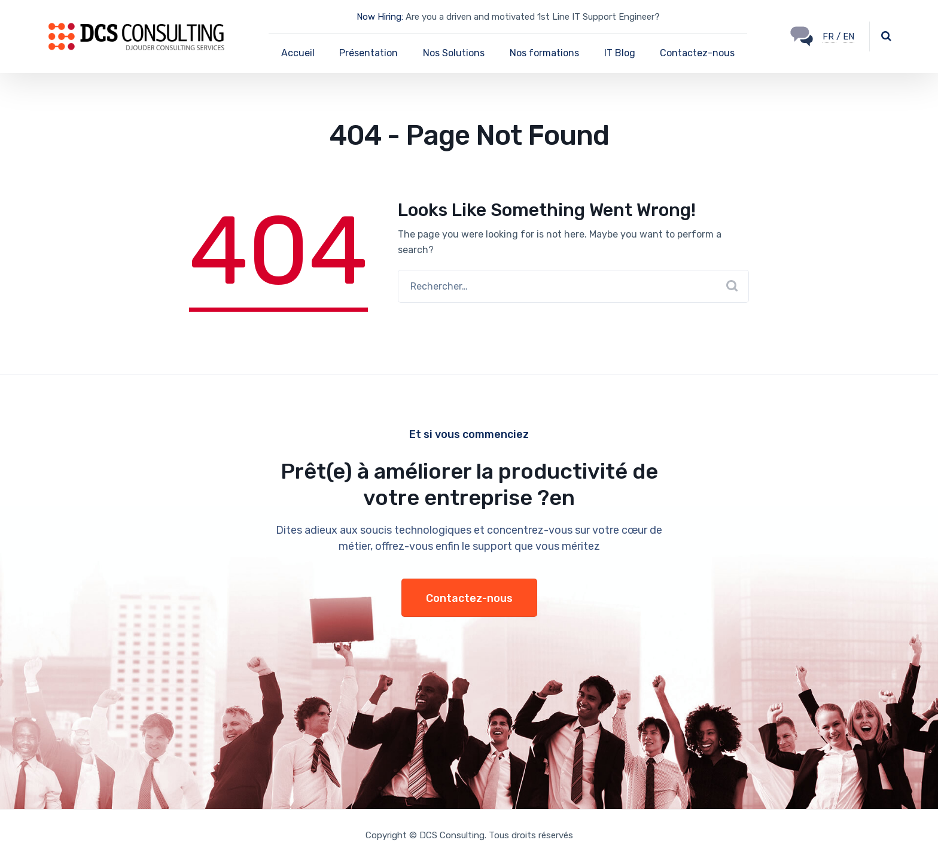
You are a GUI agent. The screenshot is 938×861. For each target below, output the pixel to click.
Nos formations (544, 53)
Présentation (368, 53)
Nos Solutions (454, 53)
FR (829, 36)
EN (848, 36)
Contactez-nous (697, 53)
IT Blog (619, 53)
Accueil (298, 53)
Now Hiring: (380, 16)
